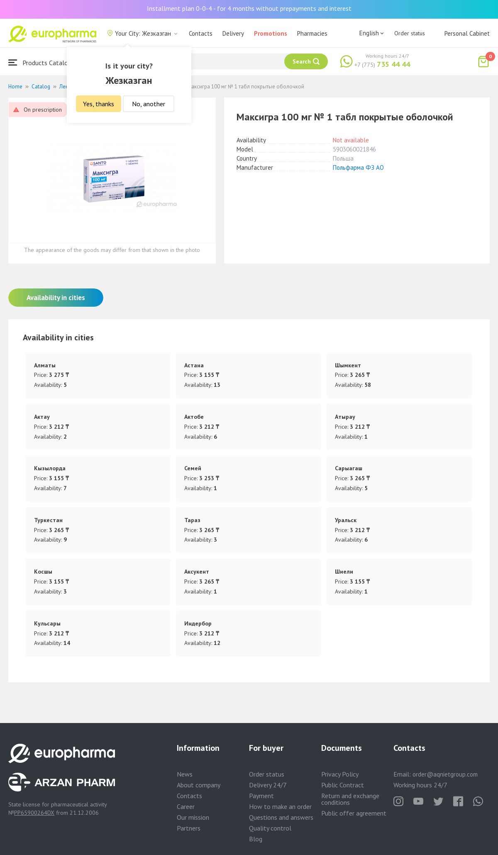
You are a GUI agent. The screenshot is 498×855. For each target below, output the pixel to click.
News (185, 774)
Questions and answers (281, 817)
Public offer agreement (353, 813)
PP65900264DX (34, 812)
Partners (188, 828)
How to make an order (280, 806)
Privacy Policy (340, 774)
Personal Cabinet (467, 33)
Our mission (193, 817)
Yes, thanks (98, 104)
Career (186, 806)
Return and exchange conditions (350, 798)
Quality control (270, 828)
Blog (255, 839)
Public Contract (342, 785)
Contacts (200, 33)
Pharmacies (312, 33)
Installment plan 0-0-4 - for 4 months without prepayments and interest (249, 8)
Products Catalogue (43, 62)
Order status (409, 33)
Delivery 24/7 (268, 785)
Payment (261, 795)
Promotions (270, 33)
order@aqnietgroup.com (445, 774)
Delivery (233, 33)
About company (198, 785)
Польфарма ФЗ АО (358, 167)
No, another (148, 104)
